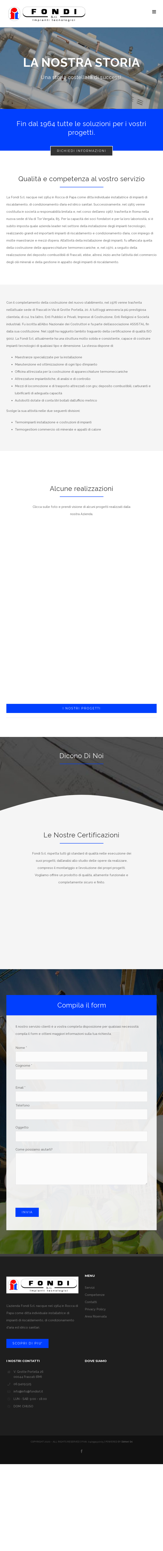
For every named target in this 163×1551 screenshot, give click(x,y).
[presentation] (47, 1199)
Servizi (90, 1288)
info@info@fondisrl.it (28, 1391)
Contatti (91, 1302)
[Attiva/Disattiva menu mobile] (154, 12)
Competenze (95, 1295)
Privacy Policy (95, 1309)
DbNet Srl (126, 1441)
